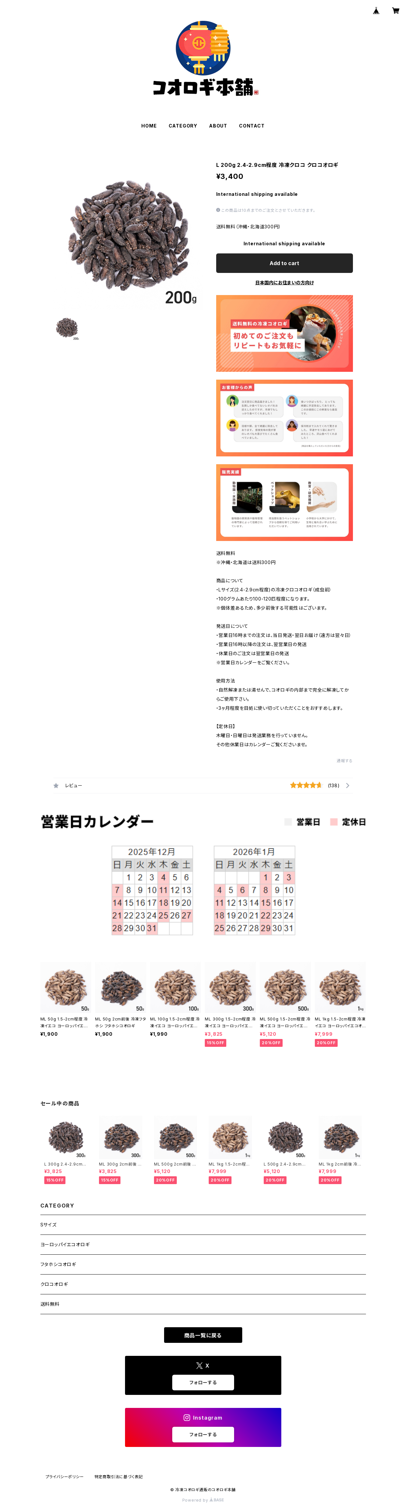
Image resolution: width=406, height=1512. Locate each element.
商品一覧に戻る (203, 1335)
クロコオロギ (54, 1284)
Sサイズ (48, 1224)
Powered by (203, 1500)
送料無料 (50, 1304)
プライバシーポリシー (65, 1476)
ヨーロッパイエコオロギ (65, 1244)
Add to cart (284, 263)
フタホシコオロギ (58, 1264)
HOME (149, 125)
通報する (345, 760)
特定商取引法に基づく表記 (118, 1476)
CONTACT (252, 125)
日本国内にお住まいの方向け (284, 282)
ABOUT (218, 125)
